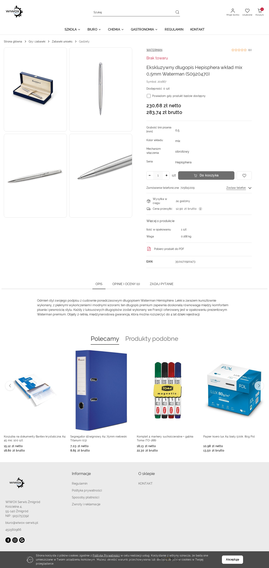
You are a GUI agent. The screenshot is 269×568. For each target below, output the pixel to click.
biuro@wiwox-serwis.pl (21, 523)
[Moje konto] (233, 12)
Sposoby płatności (85, 497)
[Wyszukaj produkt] (136, 12)
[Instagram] (15, 540)
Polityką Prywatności (106, 555)
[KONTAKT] (197, 30)
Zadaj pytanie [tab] (162, 284)
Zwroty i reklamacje (86, 504)
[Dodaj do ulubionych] (244, 175)
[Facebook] (8, 540)
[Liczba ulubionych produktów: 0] (247, 12)
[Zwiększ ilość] (166, 175)
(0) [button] (250, 50)
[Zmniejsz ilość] (149, 175)
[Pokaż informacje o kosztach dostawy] (200, 209)
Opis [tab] (99, 284)
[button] (72, 30)
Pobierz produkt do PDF (165, 249)
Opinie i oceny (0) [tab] (126, 284)
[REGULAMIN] (174, 30)
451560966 (13, 529)
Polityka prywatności (87, 490)
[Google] (22, 540)
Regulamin (79, 483)
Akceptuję (232, 559)
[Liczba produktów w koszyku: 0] (259, 12)
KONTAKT (145, 483)
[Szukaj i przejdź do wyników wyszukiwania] (177, 12)
